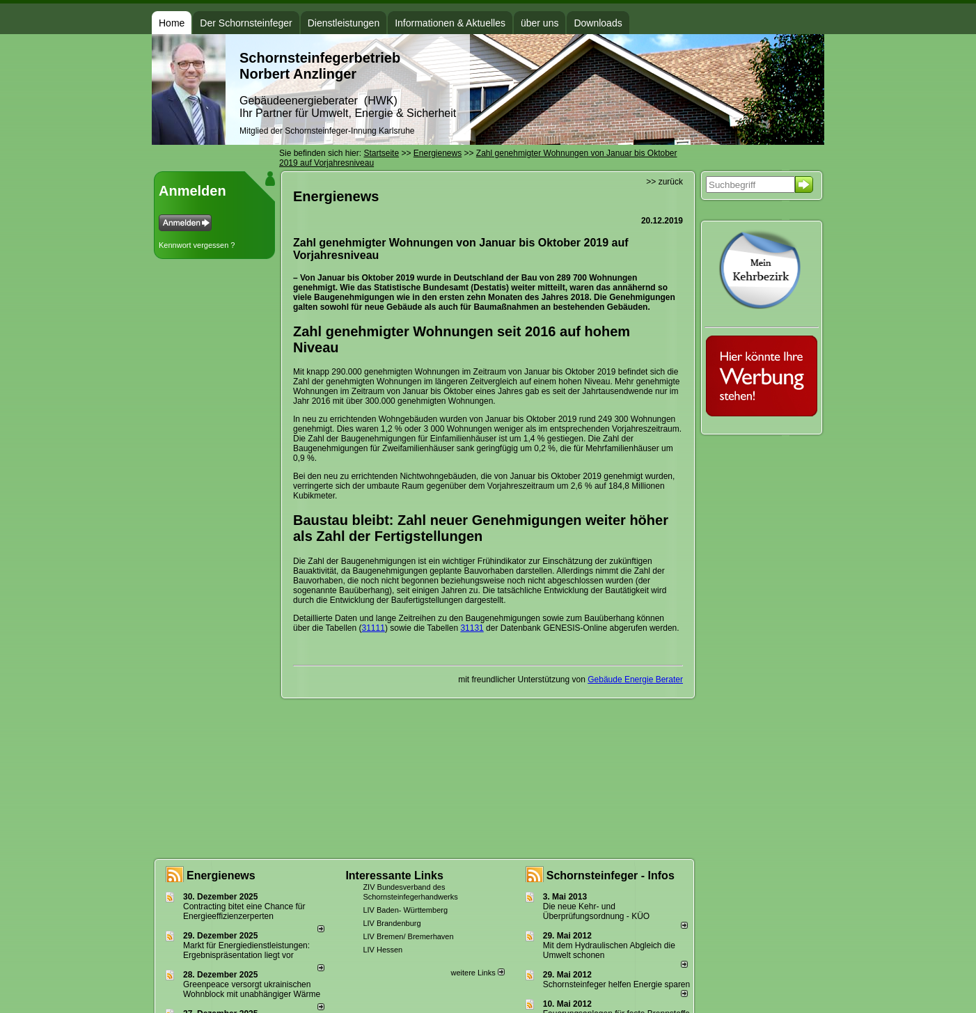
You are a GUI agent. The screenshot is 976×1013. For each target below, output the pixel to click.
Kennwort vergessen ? (197, 245)
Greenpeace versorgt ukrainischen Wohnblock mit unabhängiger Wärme (251, 989)
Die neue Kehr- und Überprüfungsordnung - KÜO (596, 911)
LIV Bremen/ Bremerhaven (408, 936)
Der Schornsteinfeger (246, 23)
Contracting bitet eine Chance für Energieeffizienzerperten (244, 911)
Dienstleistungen (344, 23)
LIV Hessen (382, 949)
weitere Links (477, 972)
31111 (373, 628)
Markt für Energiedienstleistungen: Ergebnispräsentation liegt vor (246, 950)
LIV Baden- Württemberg (405, 910)
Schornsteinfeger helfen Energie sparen (616, 984)
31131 (471, 628)
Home (171, 23)
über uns (539, 23)
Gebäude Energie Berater (635, 679)
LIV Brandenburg (391, 923)
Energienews (221, 875)
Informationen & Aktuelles (450, 23)
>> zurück (664, 182)
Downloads (598, 23)
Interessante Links (394, 875)
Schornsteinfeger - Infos (610, 875)
